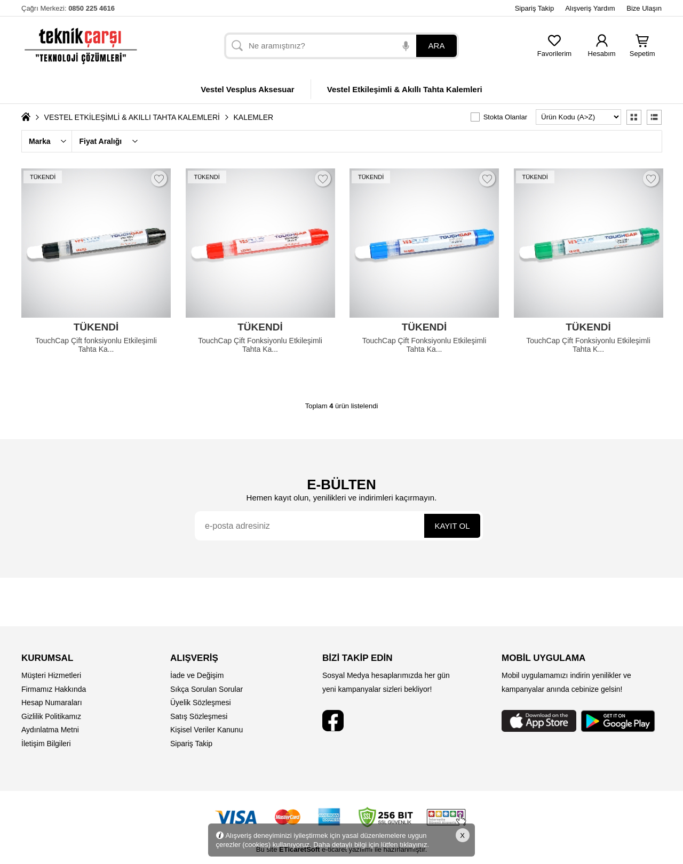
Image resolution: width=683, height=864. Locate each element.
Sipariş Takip (534, 8)
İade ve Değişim (197, 675)
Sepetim (642, 50)
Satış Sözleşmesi (198, 716)
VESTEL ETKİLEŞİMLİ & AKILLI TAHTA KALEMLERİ (132, 117)
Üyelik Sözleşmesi (200, 702)
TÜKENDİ (43, 177)
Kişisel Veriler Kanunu (206, 729)
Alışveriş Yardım (590, 8)
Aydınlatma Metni (50, 729)
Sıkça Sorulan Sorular (206, 689)
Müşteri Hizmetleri (51, 675)
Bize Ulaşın (644, 8)
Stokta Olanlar (505, 117)
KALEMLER (254, 117)
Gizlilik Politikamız (51, 716)
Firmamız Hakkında (53, 689)
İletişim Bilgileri (46, 743)
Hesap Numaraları (51, 702)
